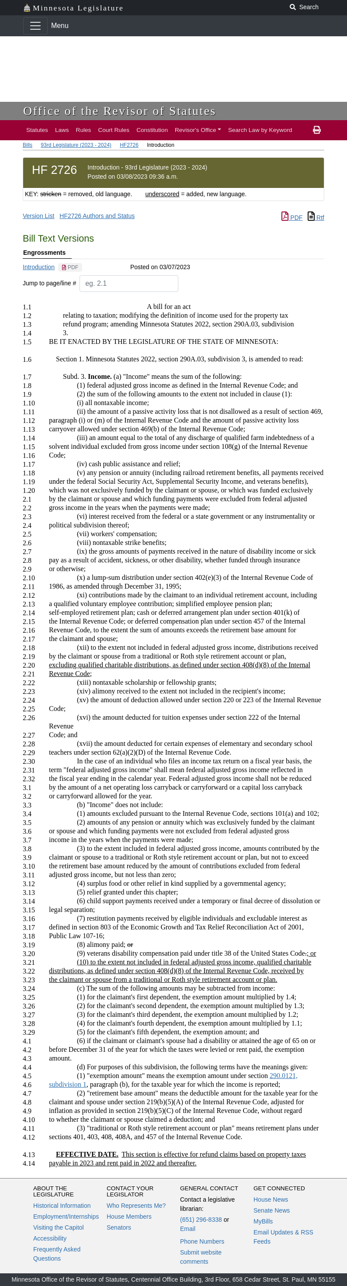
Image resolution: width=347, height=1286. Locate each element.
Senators (119, 1227)
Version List (38, 215)
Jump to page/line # (49, 283)
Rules (83, 130)
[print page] (316, 130)
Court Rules (113, 130)
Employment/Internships (66, 1216)
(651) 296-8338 (201, 1219)
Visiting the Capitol (58, 1227)
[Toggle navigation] (35, 26)
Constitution (152, 130)
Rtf (316, 217)
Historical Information (62, 1205)
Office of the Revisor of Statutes (119, 111)
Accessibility (49, 1238)
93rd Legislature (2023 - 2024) (76, 145)
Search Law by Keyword (260, 130)
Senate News (271, 1210)
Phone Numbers (202, 1241)
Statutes (37, 130)
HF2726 (129, 145)
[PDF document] (70, 267)
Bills (27, 145)
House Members (129, 1216)
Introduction (39, 266)
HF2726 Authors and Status (97, 215)
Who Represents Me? (136, 1205)
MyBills (263, 1221)
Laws (62, 130)
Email (187, 1228)
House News (270, 1199)
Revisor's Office (195, 130)
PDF (291, 217)
